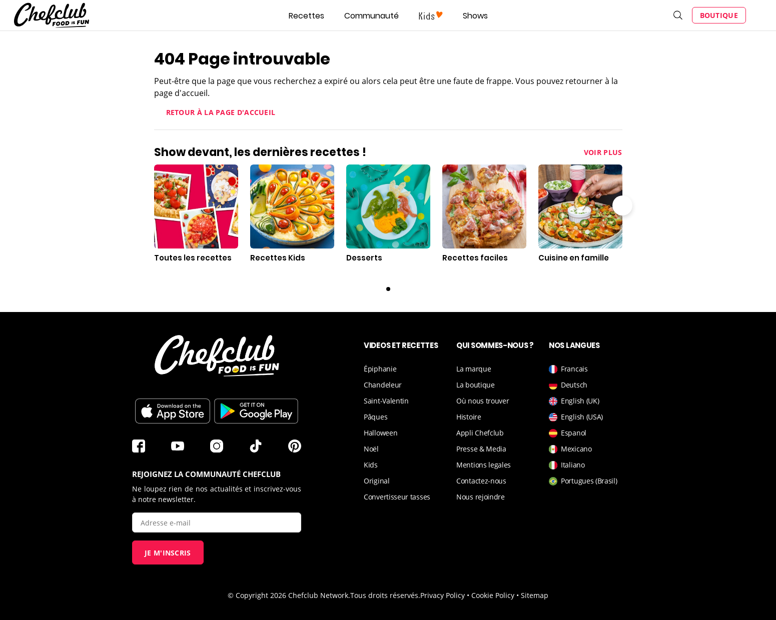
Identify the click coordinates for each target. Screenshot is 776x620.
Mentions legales (483, 465)
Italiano (567, 465)
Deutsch (568, 385)
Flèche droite (622, 206)
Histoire (468, 417)
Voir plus (603, 152)
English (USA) (576, 417)
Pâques (375, 417)
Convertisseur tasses (397, 497)
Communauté (371, 16)
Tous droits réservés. (385, 595)
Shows (475, 16)
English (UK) (574, 401)
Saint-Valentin (386, 401)
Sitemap (534, 595)
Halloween (380, 433)
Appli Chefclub (480, 433)
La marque (473, 369)
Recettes (306, 16)
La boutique (475, 385)
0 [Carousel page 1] (388, 289)
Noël (371, 449)
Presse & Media (481, 449)
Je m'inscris (168, 553)
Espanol (567, 433)
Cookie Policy (492, 595)
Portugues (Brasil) (583, 481)
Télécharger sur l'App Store (172, 411)
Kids (371, 465)
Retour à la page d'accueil (221, 112)
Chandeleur (383, 385)
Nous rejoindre (480, 497)
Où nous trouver (482, 401)
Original (377, 481)
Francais (568, 369)
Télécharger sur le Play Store (256, 411)
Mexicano (570, 449)
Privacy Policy (442, 595)
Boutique (719, 15)
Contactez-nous (481, 481)
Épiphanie (380, 369)
